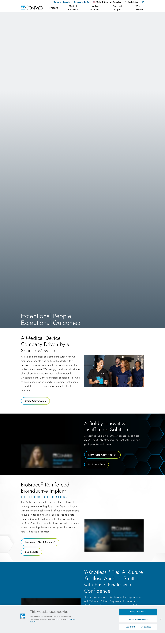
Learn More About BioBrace (40, 542)
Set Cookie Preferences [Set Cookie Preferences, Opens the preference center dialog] (138, 619)
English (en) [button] (131, 2)
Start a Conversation (35, 401)
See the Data (31, 552)
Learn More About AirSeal (102, 455)
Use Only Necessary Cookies (138, 627)
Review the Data (96, 464)
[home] (32, 7)
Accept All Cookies (138, 612)
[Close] (161, 619)
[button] (108, 2)
